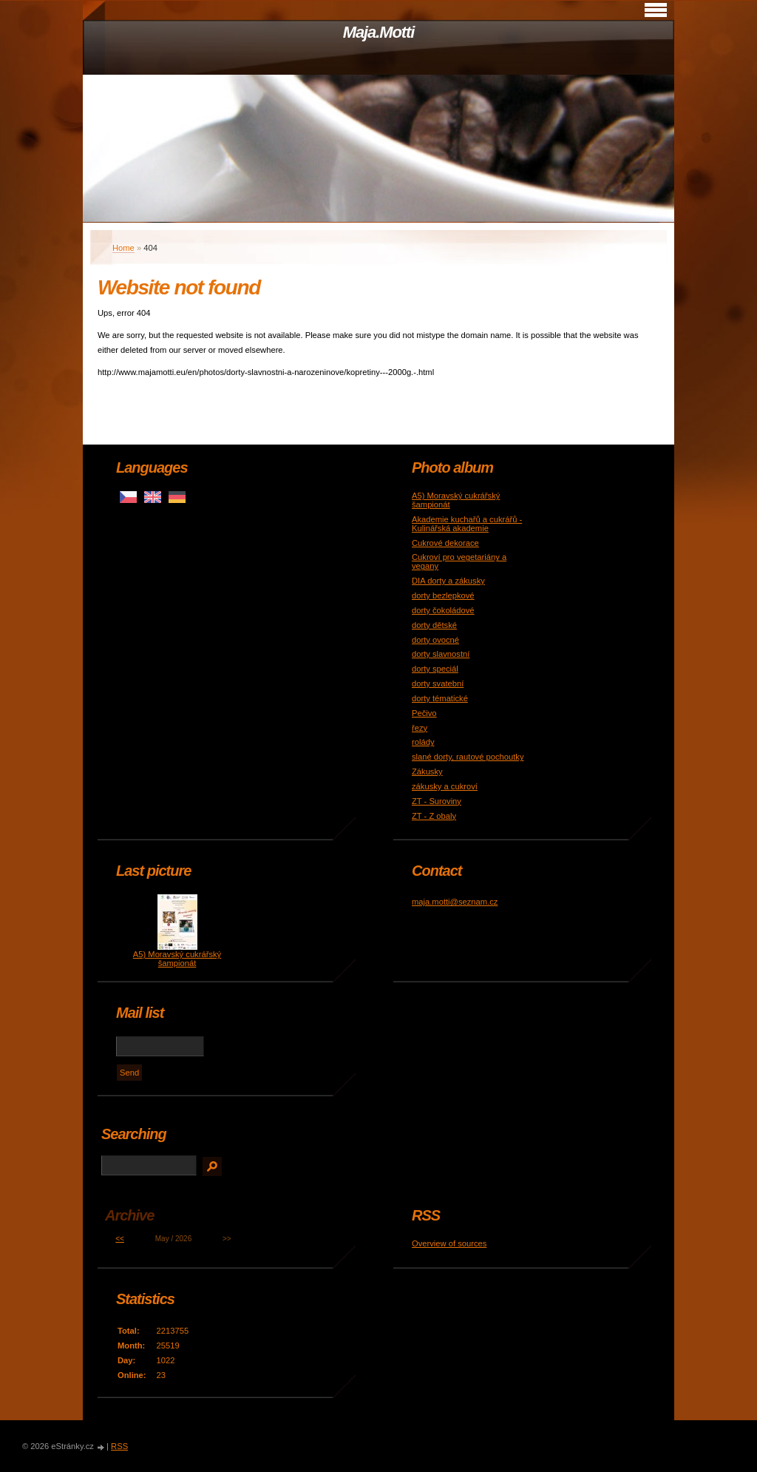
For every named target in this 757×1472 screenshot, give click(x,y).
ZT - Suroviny (436, 801)
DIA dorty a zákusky (448, 580)
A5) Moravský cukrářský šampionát (177, 959)
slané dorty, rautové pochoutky (468, 756)
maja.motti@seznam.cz (455, 901)
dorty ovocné (435, 639)
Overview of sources (449, 1243)
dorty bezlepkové (443, 595)
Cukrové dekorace (445, 543)
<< (119, 1239)
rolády (423, 741)
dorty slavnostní (440, 653)
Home (123, 247)
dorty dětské (434, 625)
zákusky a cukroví (445, 786)
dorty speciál (435, 668)
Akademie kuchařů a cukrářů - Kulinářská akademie (467, 524)
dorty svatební (438, 683)
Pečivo (424, 713)
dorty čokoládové (443, 610)
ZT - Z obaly (434, 815)
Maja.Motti (379, 32)
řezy (419, 727)
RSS (119, 1446)
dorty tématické (440, 698)
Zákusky (427, 771)
